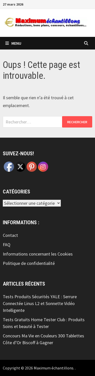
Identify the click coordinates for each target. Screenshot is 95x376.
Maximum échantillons (53, 367)
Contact (10, 235)
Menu (13, 43)
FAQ (6, 244)
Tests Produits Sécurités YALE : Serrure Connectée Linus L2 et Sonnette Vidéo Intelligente (40, 303)
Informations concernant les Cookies (38, 254)
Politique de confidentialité (29, 263)
